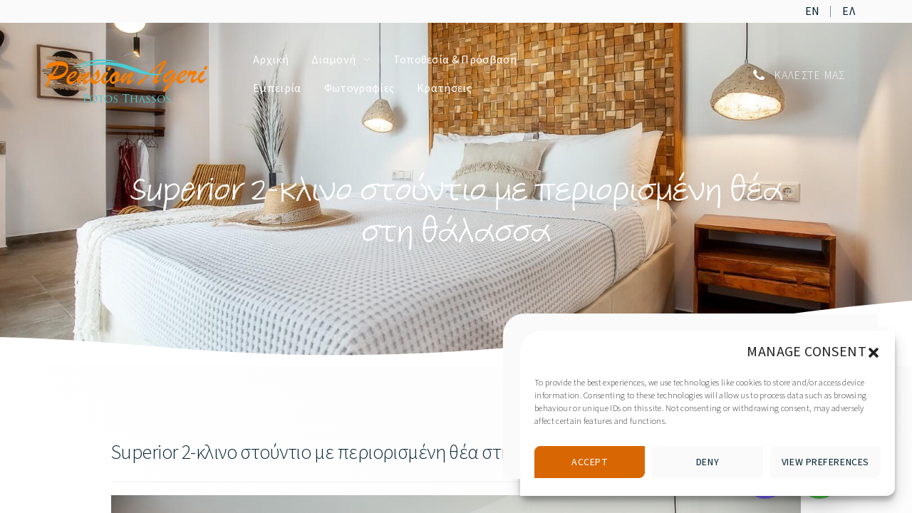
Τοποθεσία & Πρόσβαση (455, 60)
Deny (707, 462)
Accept (589, 462)
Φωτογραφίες (359, 88)
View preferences (825, 462)
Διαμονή (333, 60)
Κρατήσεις (444, 88)
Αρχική (271, 60)
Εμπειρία (277, 88)
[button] (873, 352)
